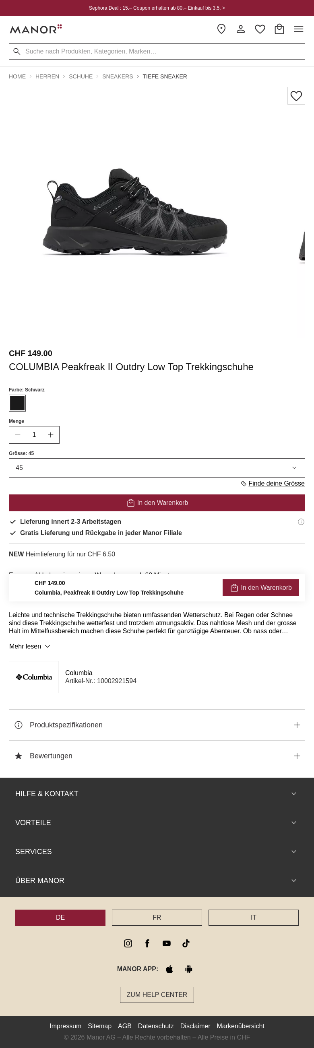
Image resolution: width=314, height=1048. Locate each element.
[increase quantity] (50, 434)
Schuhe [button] (81, 76)
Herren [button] (47, 76)
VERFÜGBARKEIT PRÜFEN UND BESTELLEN (156, 593)
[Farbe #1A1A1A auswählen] (17, 403)
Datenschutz (156, 1026)
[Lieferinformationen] (301, 522)
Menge (16, 421)
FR (157, 917)
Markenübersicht (240, 1026)
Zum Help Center (157, 994)
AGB (125, 1026)
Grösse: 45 (21, 453)
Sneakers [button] (117, 76)
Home (17, 76)
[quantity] (34, 435)
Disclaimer (195, 1026)
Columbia (79, 672)
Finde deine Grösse (272, 483)
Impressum (65, 1026)
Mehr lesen (30, 646)
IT (253, 917)
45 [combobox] (157, 468)
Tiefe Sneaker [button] (165, 76)
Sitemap (100, 1026)
